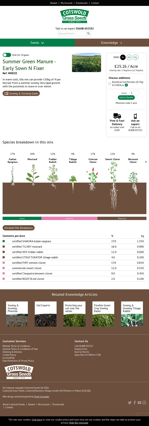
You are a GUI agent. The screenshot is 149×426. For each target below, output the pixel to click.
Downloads (82, 3)
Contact (95, 3)
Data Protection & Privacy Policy (18, 360)
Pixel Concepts (42, 396)
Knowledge (112, 42)
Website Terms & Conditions (16, 346)
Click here (37, 419)
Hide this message (78, 422)
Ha (129, 57)
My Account (66, 3)
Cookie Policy (9, 354)
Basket (53, 3)
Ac (123, 57)
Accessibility (9, 357)
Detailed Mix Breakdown (18, 228)
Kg (135, 57)
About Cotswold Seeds (14, 404)
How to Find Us (82, 351)
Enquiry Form (81, 349)
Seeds (37, 42)
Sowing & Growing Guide (24, 93)
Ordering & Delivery (12, 351)
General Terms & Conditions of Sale (20, 349)
